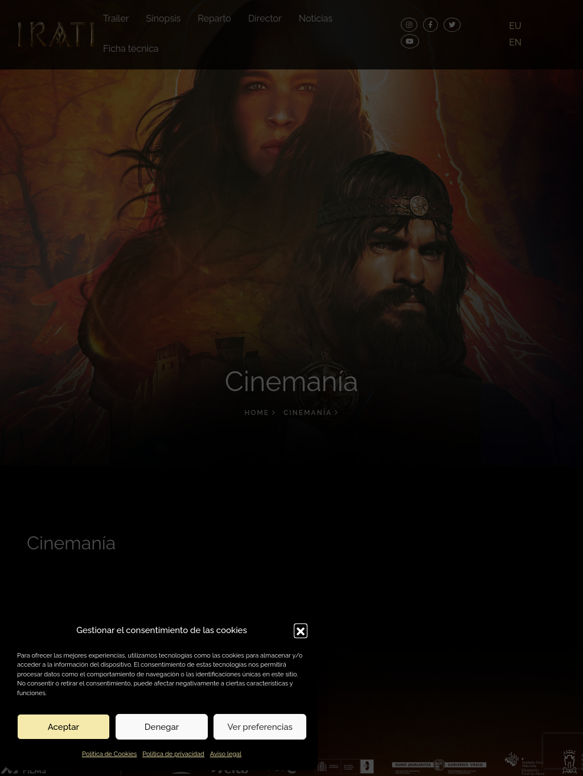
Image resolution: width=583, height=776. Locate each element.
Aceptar (63, 727)
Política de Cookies (109, 754)
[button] (300, 630)
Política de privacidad (173, 754)
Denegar (162, 727)
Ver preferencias (260, 727)
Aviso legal (225, 754)
